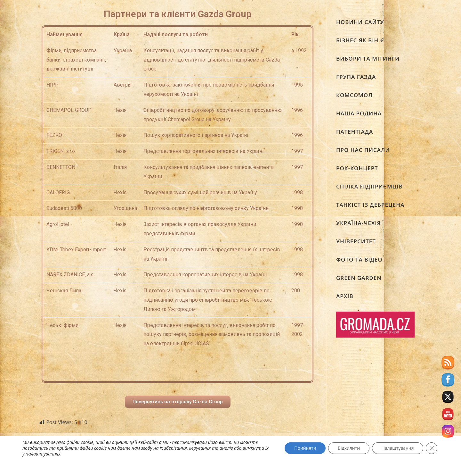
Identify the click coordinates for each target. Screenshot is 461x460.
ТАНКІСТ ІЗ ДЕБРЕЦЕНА (370, 204)
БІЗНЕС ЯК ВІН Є (360, 40)
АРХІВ (344, 296)
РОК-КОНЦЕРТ (357, 168)
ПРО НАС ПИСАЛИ (363, 150)
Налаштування (397, 448)
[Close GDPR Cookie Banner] (431, 448)
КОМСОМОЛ (354, 95)
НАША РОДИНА (359, 113)
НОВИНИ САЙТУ (360, 22)
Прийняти (305, 448)
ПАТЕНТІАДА (354, 131)
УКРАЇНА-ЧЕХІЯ (358, 223)
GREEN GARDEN (359, 277)
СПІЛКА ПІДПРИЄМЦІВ (369, 186)
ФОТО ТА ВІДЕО (359, 259)
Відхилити (348, 448)
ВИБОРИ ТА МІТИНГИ (368, 58)
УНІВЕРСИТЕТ (356, 241)
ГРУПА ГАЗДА (356, 76)
